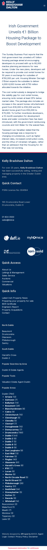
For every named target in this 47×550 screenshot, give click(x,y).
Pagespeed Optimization (17, 548)
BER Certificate (9, 304)
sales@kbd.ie (8, 220)
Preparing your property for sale (17, 301)
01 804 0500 (8, 217)
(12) (10, 397)
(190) (14, 432)
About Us (6, 269)
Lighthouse (34, 548)
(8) (11, 444)
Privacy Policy (22, 536)
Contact (5, 313)
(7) (11, 400)
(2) (9, 504)
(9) (10, 411)
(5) (12, 417)
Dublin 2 (6, 358)
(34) (12, 489)
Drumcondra (8, 334)
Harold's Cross (9, 355)
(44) (11, 435)
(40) (11, 459)
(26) (12, 406)
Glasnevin (6, 337)
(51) (10, 486)
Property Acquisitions (12, 310)
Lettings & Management (13, 272)
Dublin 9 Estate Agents (13, 370)
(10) (14, 414)
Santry (5, 343)
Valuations (7, 284)
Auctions (6, 278)
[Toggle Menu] (44, 5)
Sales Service (8, 275)
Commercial (7, 281)
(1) (8, 507)
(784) (8, 394)
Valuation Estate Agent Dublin (16, 382)
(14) (12, 403)
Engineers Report (10, 307)
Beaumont (7, 331)
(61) (12, 462)
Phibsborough (9, 340)
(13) (12, 453)
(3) (7, 513)
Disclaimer (33, 536)
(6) (15, 408)
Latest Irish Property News (15, 298)
